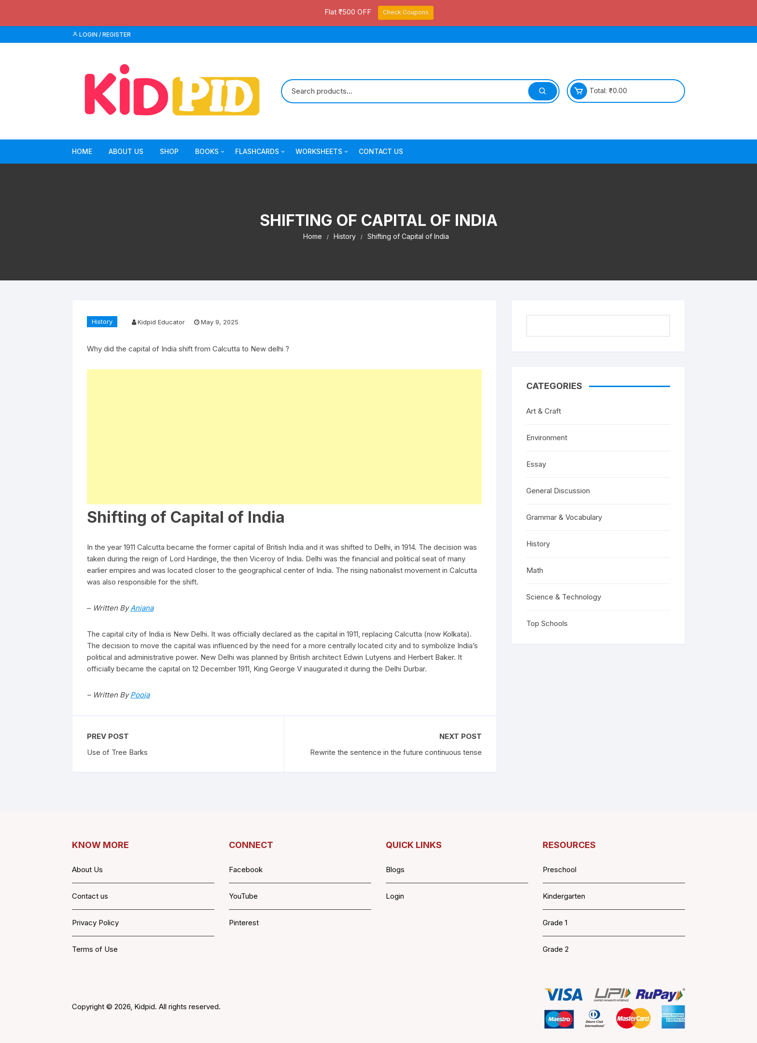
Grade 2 (556, 949)
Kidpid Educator (161, 322)
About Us (126, 151)
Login (395, 896)
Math (534, 570)
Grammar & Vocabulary (564, 517)
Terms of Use (95, 949)
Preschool (559, 869)
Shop (169, 151)
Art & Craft (543, 411)
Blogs (395, 869)
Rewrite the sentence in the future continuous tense (396, 752)
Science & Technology (563, 596)
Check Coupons (406, 12)
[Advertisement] (284, 436)
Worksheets (322, 151)
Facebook (246, 869)
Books (210, 151)
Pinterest (244, 922)
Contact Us (381, 151)
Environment (546, 437)
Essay (536, 464)
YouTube (243, 896)
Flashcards (260, 151)
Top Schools (547, 623)
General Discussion (558, 490)
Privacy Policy (95, 922)
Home (82, 151)
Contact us (90, 896)
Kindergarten (564, 896)
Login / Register (101, 34)
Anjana (142, 607)
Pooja (140, 694)
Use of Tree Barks (117, 752)
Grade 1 (555, 922)
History (102, 321)
